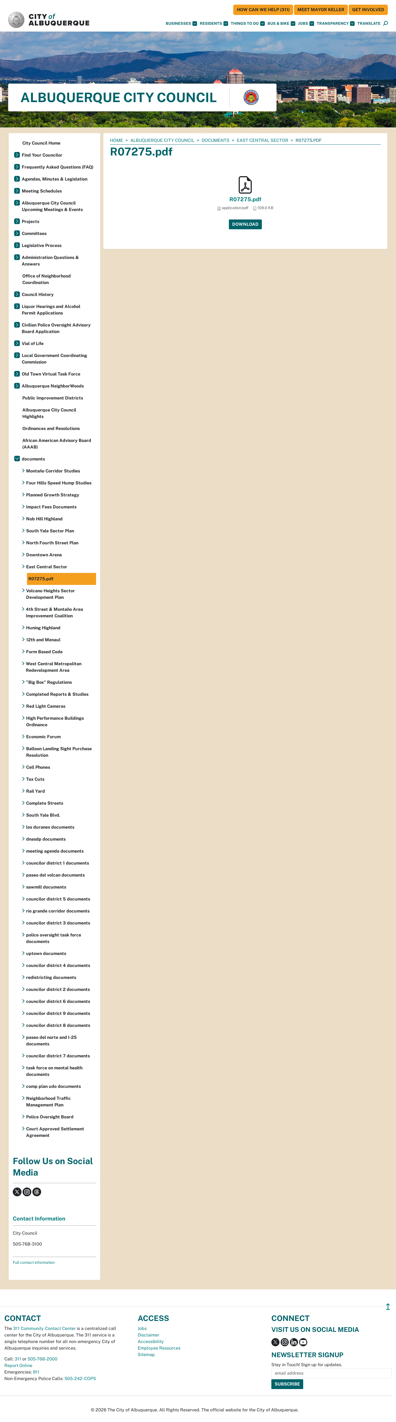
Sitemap (146, 1354)
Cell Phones (38, 767)
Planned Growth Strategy (52, 495)
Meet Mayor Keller (320, 9)
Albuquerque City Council (162, 140)
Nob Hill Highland (44, 518)
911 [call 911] (36, 1372)
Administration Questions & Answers (50, 261)
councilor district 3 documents (58, 923)
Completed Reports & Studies (57, 694)
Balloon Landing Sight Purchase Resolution (59, 752)
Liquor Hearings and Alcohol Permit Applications (51, 310)
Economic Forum (43, 736)
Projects (30, 221)
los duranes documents (50, 827)
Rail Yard (35, 791)
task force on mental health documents (54, 1071)
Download (245, 224)
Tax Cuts (35, 779)
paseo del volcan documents (55, 875)
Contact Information (39, 1218)
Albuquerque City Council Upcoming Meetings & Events (52, 206)
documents (215, 140)
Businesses (181, 23)
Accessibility (151, 1341)
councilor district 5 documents (58, 899)
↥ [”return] (388, 1307)
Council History (38, 294)
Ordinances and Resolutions (51, 428)
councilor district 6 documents (58, 1001)
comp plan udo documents (53, 1086)
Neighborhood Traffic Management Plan (48, 1101)
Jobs (306, 23)
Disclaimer (148, 1335)
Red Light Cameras (45, 706)
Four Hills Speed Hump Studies (58, 483)
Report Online (18, 1365)
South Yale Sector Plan (50, 530)
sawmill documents (46, 887)
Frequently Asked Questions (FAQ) (57, 167)
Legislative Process (42, 245)
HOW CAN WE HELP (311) (263, 9)
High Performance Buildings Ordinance (55, 721)
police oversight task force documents (53, 938)
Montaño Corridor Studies (53, 471)
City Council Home (41, 143)
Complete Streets (44, 803)
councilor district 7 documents (58, 1055)
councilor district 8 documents (58, 1025)
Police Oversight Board (49, 1116)
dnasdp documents (46, 839)
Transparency (336, 23)
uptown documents (46, 953)
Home (116, 140)
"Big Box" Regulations (49, 682)
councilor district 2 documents (58, 989)
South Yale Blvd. (43, 815)
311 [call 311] (18, 1359)
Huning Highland (43, 627)
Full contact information (34, 1262)
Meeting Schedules (42, 191)
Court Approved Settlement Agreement (55, 1132)
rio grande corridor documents (58, 911)
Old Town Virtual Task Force (51, 374)
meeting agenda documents (55, 851)
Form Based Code (44, 651)
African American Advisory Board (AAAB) (56, 444)
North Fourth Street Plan (52, 542)
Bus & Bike (281, 23)
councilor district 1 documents (57, 863)
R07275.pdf (245, 199)
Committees (34, 233)
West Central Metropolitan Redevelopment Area (53, 667)
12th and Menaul (43, 639)
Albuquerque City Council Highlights (49, 413)
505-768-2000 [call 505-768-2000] (42, 1359)
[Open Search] (385, 23)
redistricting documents (51, 977)
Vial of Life (33, 343)
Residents (214, 23)
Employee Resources (159, 1348)
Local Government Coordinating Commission (54, 359)
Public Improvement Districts (52, 398)
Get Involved (368, 9)
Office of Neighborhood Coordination (46, 279)
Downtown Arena (44, 554)
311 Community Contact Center (44, 1328)
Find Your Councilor (42, 155)
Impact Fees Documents (51, 506)
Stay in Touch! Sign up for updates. (306, 1364)
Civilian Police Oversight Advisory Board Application (56, 328)
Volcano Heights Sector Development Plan (50, 594)
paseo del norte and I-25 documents (51, 1040)
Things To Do (248, 23)
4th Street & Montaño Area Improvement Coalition (54, 612)
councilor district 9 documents (58, 1013)
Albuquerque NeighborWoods (53, 386)
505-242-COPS (80, 1378)
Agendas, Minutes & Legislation (54, 179)
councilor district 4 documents (58, 965)
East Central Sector (262, 140)
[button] (368, 24)
